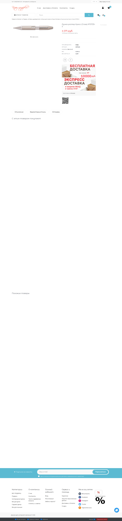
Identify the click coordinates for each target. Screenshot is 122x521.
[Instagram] (80, 500)
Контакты (64, 8)
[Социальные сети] (116, 510)
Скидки (72, 8)
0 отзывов (103, 24)
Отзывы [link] (56, 112)
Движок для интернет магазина (21, 515)
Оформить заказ (102, 519)
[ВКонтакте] (80, 493)
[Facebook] (80, 497)
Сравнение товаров (34, 519)
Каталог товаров (22, 15)
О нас (39, 8)
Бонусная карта (100, 496)
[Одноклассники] (80, 507)
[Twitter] (80, 504)
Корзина (91, 519)
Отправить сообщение (29, 1)
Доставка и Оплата (50, 8)
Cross (77, 44)
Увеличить (35, 36)
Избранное (45, 519)
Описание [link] (19, 112)
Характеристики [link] (38, 112)
